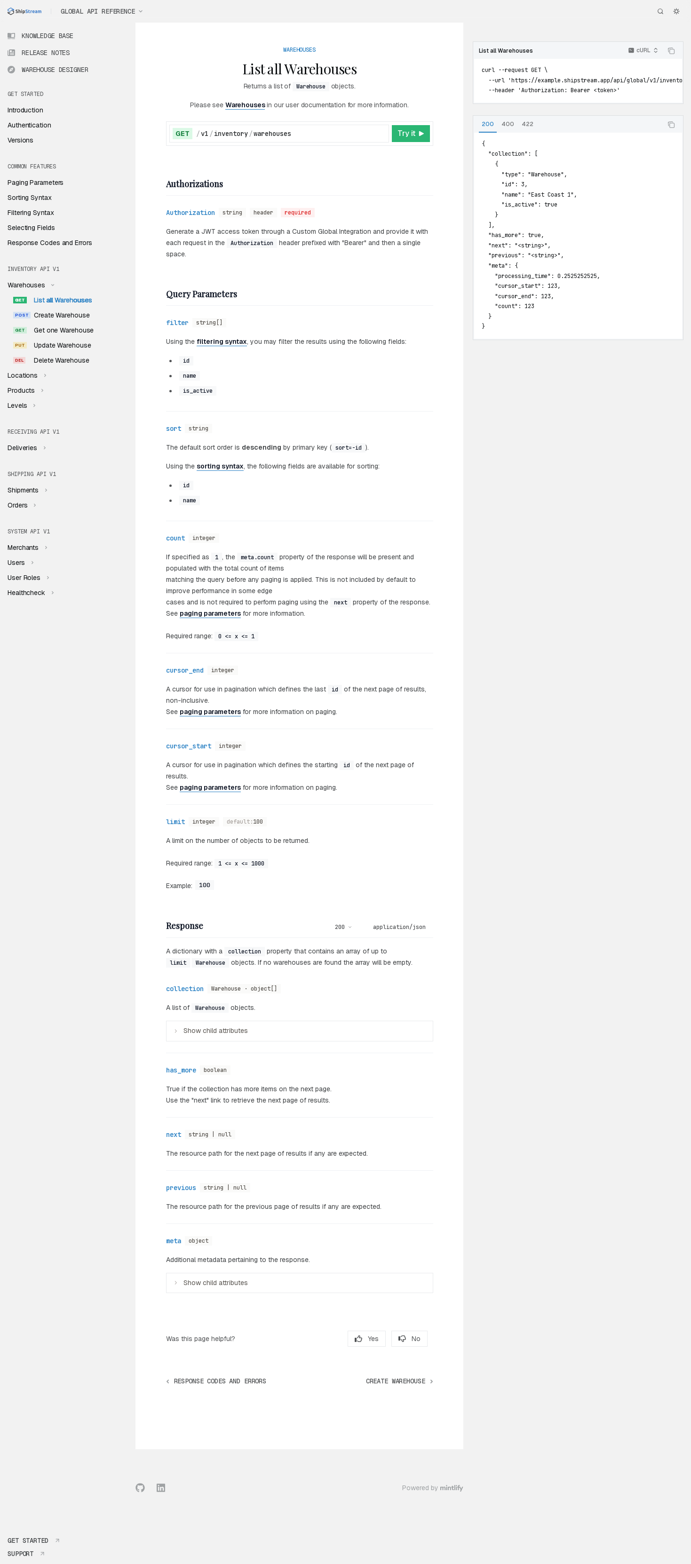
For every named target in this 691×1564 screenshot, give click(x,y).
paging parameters (210, 613)
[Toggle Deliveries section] (25, 447)
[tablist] (567, 125)
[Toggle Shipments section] (26, 490)
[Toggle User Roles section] (27, 577)
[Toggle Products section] (24, 390)
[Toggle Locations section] (26, 375)
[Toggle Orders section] (20, 505)
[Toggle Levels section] (20, 405)
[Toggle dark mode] (676, 11)
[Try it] (411, 133)
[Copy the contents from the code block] (671, 51)
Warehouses (245, 105)
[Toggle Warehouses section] (29, 285)
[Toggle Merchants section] (26, 547)
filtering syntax (222, 341)
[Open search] (660, 11)
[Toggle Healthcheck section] (29, 592)
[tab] (488, 124)
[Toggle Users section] (19, 562)
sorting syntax (220, 466)
